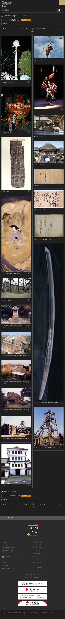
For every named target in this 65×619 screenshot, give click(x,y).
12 (30, 28)
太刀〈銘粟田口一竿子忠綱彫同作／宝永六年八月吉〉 (46, 402)
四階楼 (3, 485)
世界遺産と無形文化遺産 (7, 548)
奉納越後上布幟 (5, 191)
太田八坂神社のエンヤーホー (8, 82)
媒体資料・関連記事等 (39, 542)
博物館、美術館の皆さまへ (40, 545)
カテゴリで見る (5, 545)
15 (36, 28)
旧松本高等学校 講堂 (6, 300)
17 (40, 28)
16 (38, 28)
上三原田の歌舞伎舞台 (39, 164)
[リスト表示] (62, 10)
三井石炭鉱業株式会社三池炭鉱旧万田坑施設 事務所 (13, 355)
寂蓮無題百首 (37, 185)
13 (32, 28)
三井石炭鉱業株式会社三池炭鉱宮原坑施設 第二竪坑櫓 (47, 448)
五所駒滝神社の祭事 (6, 132)
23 (44, 28)
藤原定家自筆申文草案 (39, 209)
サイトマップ (36, 565)
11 (28, 28)
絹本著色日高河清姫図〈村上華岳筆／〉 (10, 273)
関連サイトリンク (37, 562)
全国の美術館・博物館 (7, 551)
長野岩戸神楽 (37, 110)
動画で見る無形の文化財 (7, 568)
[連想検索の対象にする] (29, 82)
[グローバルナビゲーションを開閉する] (62, 2)
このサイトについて (38, 559)
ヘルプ (35, 556)
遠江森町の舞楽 (38, 136)
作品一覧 (3, 542)
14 (34, 28)
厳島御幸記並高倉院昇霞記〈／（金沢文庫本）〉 (45, 239)
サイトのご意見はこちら (39, 568)
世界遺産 (3, 562)
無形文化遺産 (4, 565)
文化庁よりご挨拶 (37, 548)
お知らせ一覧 (36, 553)
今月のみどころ (37, 551)
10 (26, 28)
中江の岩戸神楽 (38, 60)
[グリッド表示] (58, 10)
